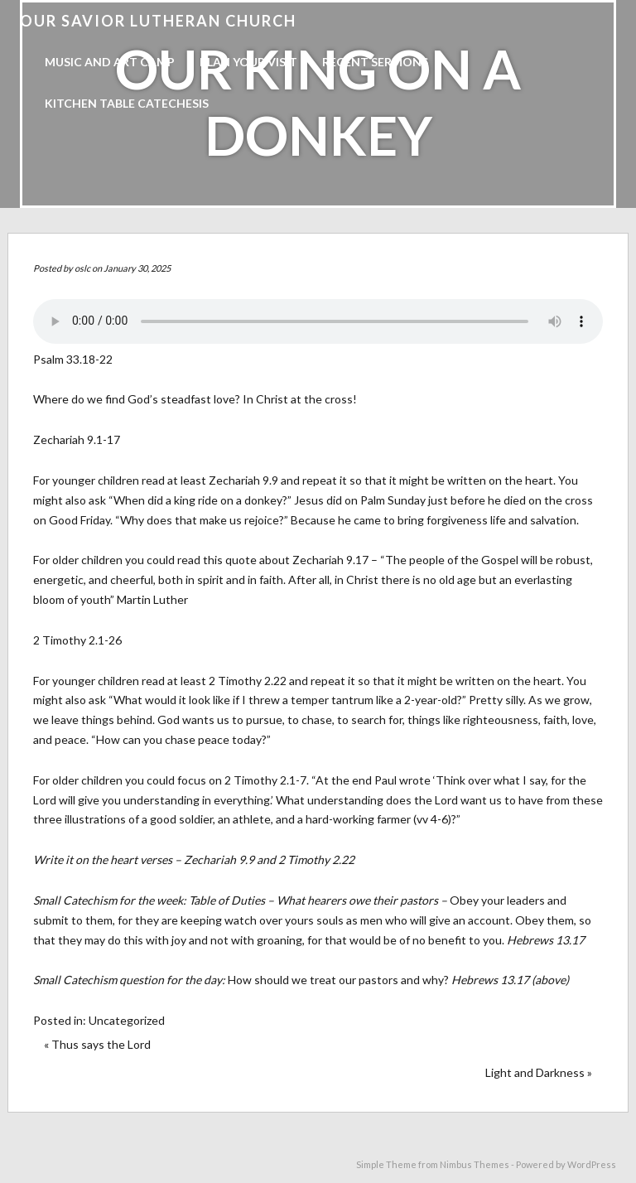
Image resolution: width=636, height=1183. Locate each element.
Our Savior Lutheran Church (158, 21)
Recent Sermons (375, 62)
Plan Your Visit (248, 62)
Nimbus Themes (474, 1164)
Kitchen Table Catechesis (127, 103)
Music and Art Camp (110, 62)
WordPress (591, 1164)
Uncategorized (127, 1020)
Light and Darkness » (538, 1072)
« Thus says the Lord (97, 1044)
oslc (82, 268)
